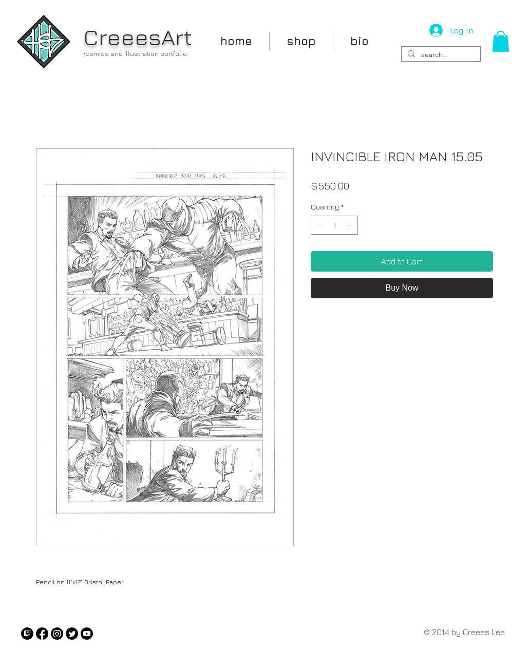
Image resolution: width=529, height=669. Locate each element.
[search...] (440, 55)
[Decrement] (318, 225)
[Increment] (350, 225)
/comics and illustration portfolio (135, 53)
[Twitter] (72, 633)
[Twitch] (27, 633)
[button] (500, 41)
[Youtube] (87, 633)
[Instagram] (57, 633)
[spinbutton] (334, 225)
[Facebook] (42, 633)
